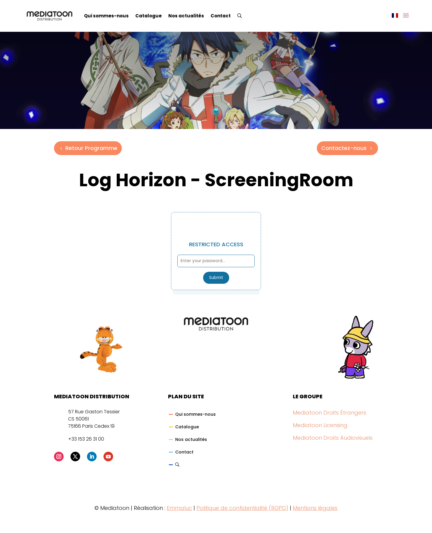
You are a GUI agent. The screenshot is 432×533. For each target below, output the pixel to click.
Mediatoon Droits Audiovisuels (333, 438)
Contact (221, 16)
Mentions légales (315, 508)
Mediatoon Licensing (320, 425)
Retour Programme (91, 148)
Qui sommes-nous (106, 16)
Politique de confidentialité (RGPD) (242, 508)
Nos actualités (186, 16)
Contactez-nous (344, 148)
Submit (216, 277)
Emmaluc (179, 508)
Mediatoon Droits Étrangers (329, 412)
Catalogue (148, 16)
